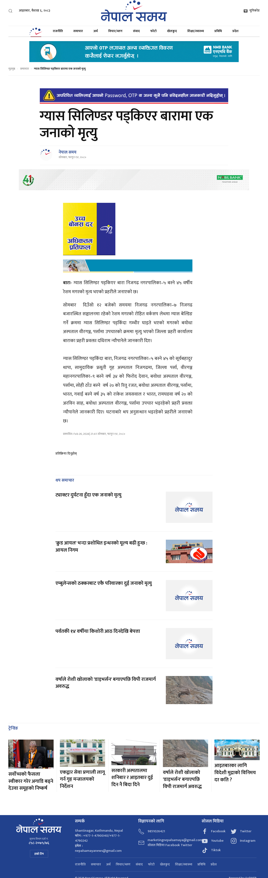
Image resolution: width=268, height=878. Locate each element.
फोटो (153, 31)
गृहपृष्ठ (11, 68)
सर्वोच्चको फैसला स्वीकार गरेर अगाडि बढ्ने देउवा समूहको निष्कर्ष (30, 781)
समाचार (78, 31)
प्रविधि (218, 31)
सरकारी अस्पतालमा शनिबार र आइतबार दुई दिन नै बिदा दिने (132, 777)
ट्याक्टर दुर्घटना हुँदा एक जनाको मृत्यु (88, 495)
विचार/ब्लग (115, 31)
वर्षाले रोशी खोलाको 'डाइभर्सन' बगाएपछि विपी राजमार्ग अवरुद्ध (105, 683)
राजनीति (58, 31)
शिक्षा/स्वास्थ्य (195, 31)
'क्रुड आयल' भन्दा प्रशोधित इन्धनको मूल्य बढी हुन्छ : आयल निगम (101, 546)
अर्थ (95, 31)
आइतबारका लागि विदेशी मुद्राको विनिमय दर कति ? (235, 772)
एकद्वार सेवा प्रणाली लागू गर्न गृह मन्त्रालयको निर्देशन (82, 779)
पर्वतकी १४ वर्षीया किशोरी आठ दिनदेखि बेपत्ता (97, 631)
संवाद (136, 31)
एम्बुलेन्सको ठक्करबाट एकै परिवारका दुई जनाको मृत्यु (103, 583)
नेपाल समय (67, 152)
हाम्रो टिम (39, 853)
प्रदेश (235, 31)
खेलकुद (172, 31)
